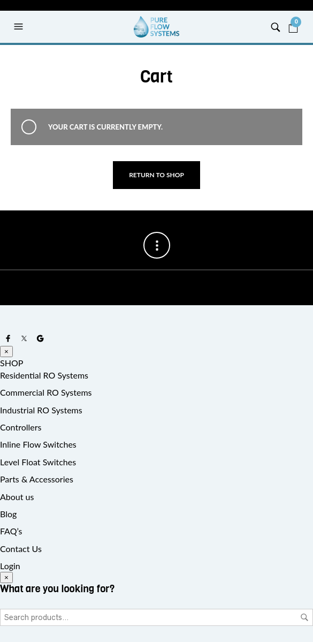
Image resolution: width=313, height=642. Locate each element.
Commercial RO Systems (46, 392)
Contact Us (21, 548)
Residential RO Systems (44, 375)
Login (10, 566)
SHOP (11, 363)
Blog (8, 514)
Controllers (20, 427)
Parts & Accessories (36, 479)
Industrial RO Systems (41, 410)
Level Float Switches (38, 462)
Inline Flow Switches (38, 444)
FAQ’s (11, 531)
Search (304, 617)
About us (17, 497)
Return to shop (156, 175)
